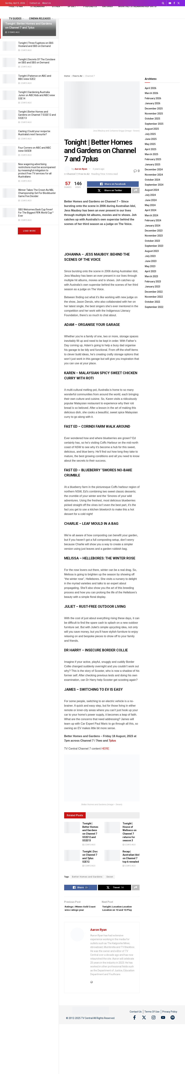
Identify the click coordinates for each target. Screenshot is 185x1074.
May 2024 (150, 205)
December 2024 (154, 169)
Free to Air (16, 6)
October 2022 (152, 301)
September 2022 (154, 307)
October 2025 (152, 118)
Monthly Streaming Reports (137, 6)
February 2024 (153, 220)
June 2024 (151, 200)
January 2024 (152, 225)
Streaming (37, 6)
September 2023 (154, 245)
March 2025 (151, 154)
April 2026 (150, 88)
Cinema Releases (40, 18)
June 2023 (151, 261)
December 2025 (154, 108)
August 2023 (152, 251)
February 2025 (153, 159)
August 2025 (152, 128)
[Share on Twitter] (109, 192)
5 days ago (129, 846)
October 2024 (152, 179)
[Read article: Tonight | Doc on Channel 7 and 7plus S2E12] (72, 857)
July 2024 (150, 195)
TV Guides (15, 18)
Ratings (107, 6)
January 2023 (152, 286)
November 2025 (154, 113)
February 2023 (153, 281)
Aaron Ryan (81, 169)
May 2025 (150, 144)
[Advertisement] (122, 44)
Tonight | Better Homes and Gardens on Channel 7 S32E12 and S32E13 (37, 114)
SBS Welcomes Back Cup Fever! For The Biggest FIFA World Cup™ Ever (36, 212)
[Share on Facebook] (113, 184)
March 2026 (151, 93)
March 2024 (151, 215)
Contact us (34, 3)
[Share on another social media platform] (136, 192)
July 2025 (150, 134)
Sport (72, 6)
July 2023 (150, 256)
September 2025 (154, 123)
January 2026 (152, 103)
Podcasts (90, 6)
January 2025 (152, 164)
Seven (109, 879)
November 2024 (154, 174)
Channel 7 (90, 76)
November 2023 (154, 235)
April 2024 (150, 210)
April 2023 (150, 271)
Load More (29, 231)
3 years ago (98, 169)
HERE (105, 750)
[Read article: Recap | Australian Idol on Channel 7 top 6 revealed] (112, 857)
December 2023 (154, 230)
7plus (112, 742)
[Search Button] (163, 3)
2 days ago (88, 846)
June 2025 (151, 139)
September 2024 (154, 184)
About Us (46, 3)
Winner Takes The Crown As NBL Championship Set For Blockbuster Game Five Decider (37, 193)
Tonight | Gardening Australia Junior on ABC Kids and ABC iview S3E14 (36, 95)
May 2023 (150, 266)
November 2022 (154, 296)
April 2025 (150, 149)
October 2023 (152, 240)
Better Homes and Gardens (87, 879)
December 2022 (154, 291)
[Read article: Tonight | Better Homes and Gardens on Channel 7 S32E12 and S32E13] (72, 829)
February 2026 (153, 98)
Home (67, 76)
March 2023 (151, 276)
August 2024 (152, 190)
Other (56, 6)
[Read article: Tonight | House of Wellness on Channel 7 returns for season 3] (112, 829)
